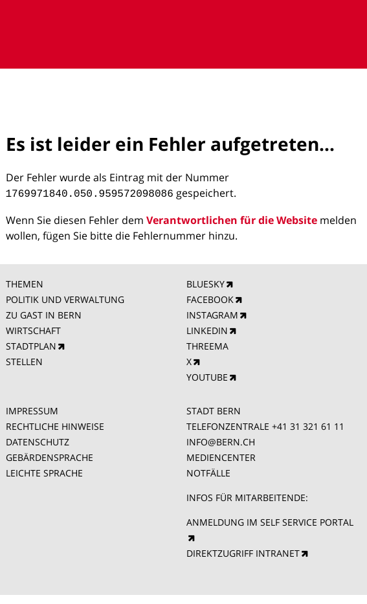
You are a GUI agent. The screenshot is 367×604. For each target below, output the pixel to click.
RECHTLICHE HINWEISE (55, 425)
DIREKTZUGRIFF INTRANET (243, 552)
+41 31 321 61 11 (308, 425)
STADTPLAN (31, 345)
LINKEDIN (207, 329)
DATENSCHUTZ (37, 440)
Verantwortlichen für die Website (231, 219)
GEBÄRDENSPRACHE (49, 456)
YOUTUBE (207, 376)
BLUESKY (205, 282)
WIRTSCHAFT (33, 329)
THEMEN (24, 282)
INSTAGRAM (212, 314)
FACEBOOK (210, 298)
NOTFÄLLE (208, 471)
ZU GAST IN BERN (44, 314)
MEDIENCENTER (221, 456)
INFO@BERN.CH (220, 440)
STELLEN (24, 360)
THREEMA (207, 345)
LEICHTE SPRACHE (44, 471)
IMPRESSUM (32, 409)
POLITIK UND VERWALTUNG (65, 298)
